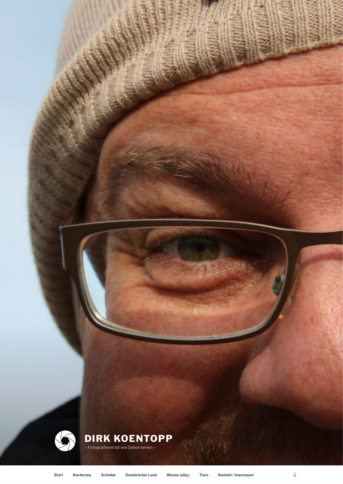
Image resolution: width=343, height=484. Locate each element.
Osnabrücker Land (141, 475)
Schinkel (108, 475)
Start (58, 475)
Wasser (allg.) (177, 475)
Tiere (203, 475)
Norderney (82, 475)
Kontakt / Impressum (236, 475)
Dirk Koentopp (129, 438)
